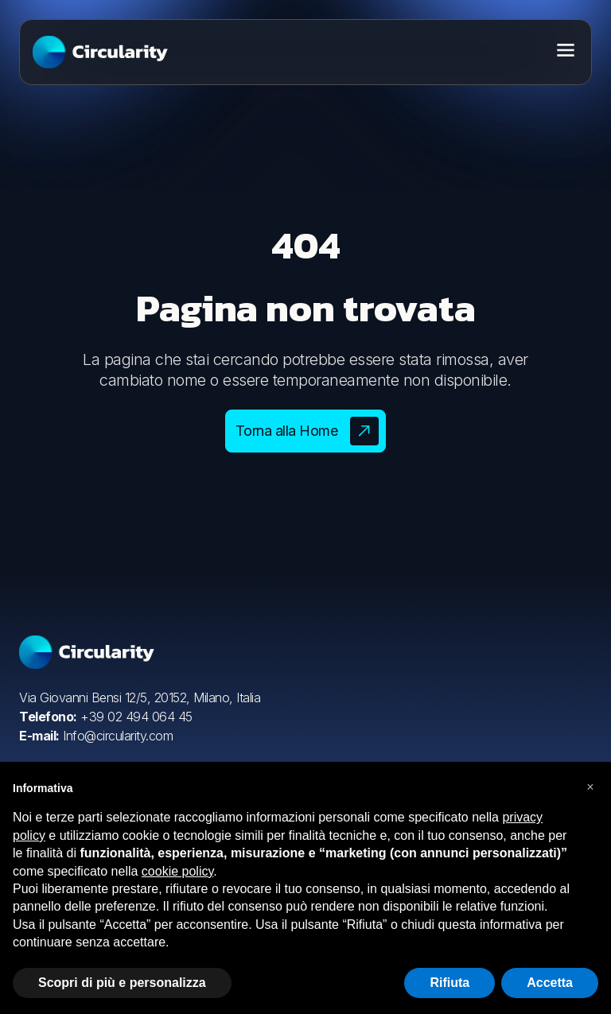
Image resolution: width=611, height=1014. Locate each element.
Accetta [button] (550, 982)
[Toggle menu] (565, 50)
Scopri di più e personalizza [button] (122, 982)
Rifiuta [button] (449, 982)
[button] (590, 787)
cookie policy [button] (177, 871)
